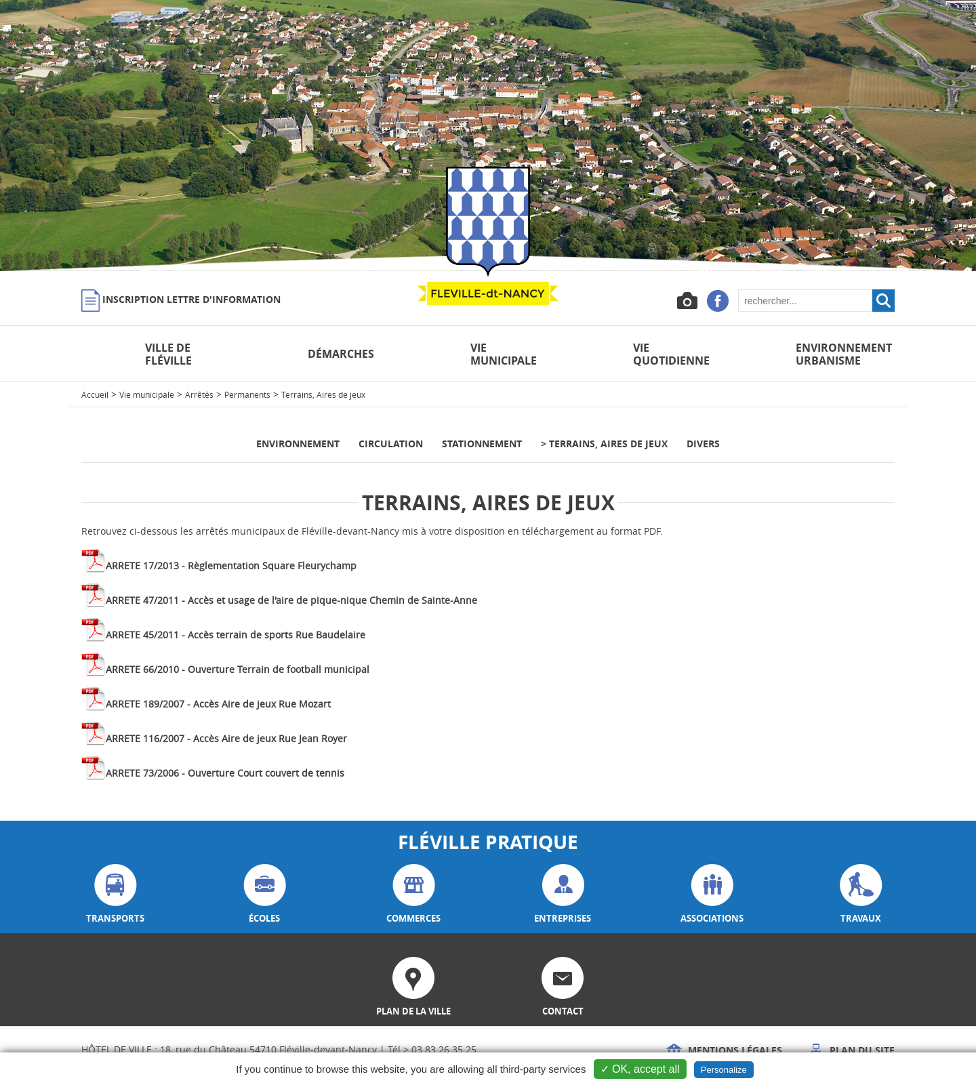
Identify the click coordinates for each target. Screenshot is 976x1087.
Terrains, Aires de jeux (323, 394)
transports (115, 894)
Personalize (724, 1070)
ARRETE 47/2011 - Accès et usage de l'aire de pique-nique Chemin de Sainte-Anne (291, 600)
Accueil (94, 394)
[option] (488, 135)
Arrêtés (199, 394)
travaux (861, 894)
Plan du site (851, 1050)
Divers (703, 443)
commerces (413, 894)
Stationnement (482, 443)
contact (563, 987)
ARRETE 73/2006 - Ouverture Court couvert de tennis (225, 772)
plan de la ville (413, 987)
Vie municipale (146, 394)
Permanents (247, 394)
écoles (264, 894)
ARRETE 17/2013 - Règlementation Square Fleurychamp (231, 565)
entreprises (562, 894)
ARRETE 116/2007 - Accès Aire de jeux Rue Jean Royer (226, 738)
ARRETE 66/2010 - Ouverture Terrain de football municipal (237, 669)
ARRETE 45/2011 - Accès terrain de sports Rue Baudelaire (235, 634)
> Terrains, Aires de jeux (604, 443)
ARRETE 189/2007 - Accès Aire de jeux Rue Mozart (218, 703)
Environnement (298, 443)
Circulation (391, 443)
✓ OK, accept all (640, 1069)
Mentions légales (724, 1050)
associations (712, 894)
